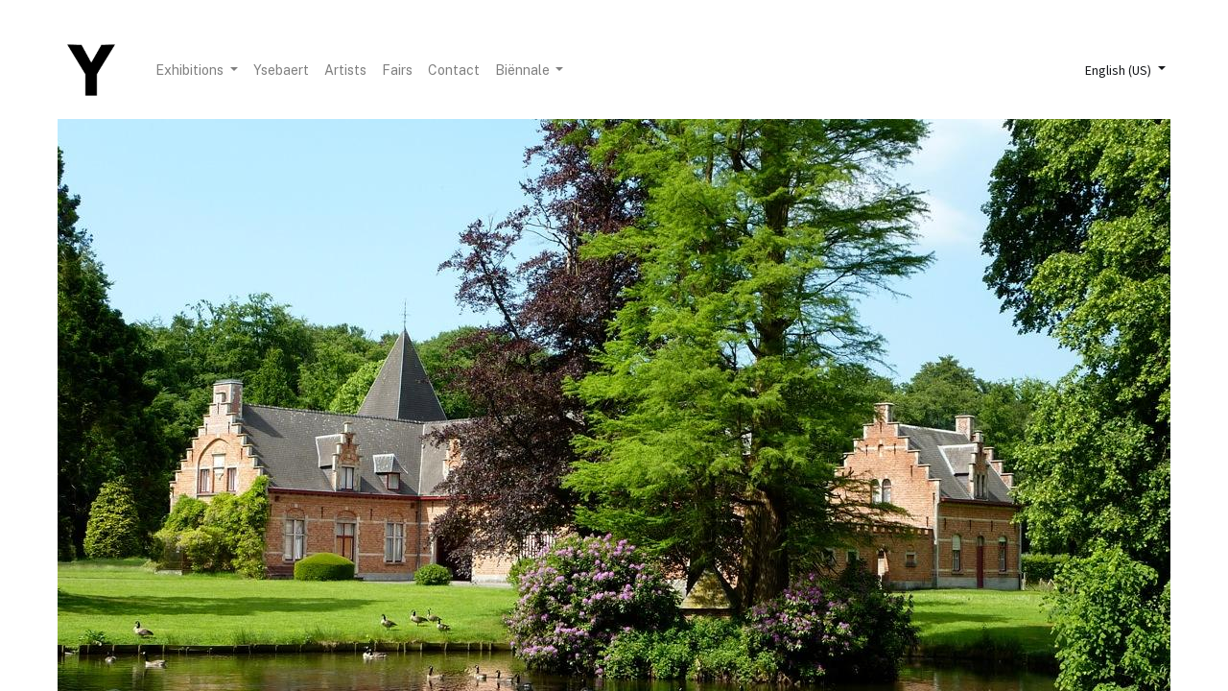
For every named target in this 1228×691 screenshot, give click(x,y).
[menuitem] (281, 70)
